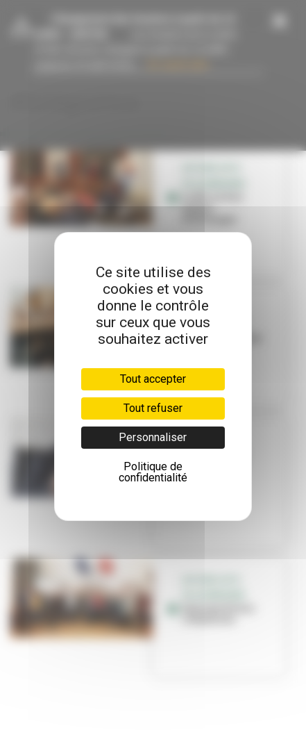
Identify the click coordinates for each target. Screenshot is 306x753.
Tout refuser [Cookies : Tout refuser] (153, 408)
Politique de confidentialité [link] (153, 472)
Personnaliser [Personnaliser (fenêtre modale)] (153, 437)
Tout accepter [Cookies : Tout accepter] (153, 379)
